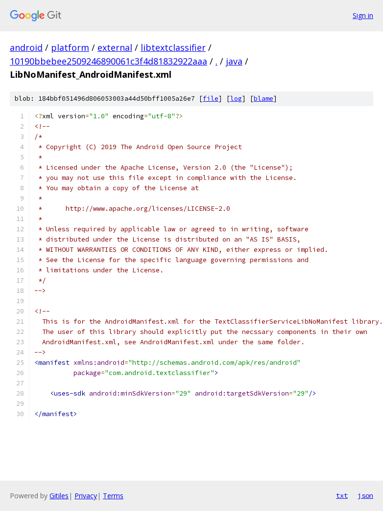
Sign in (363, 15)
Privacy (85, 495)
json (365, 495)
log (236, 98)
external (114, 47)
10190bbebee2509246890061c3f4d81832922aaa (108, 61)
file (210, 98)
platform (70, 47)
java (234, 61)
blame (263, 98)
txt (342, 495)
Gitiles (59, 495)
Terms (113, 495)
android (26, 47)
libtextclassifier (173, 47)
